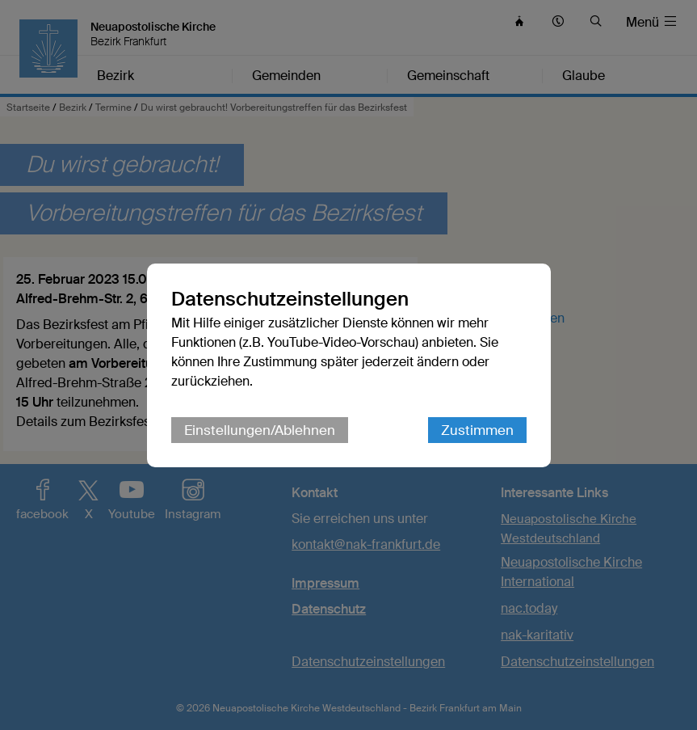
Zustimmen (477, 430)
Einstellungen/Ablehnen (259, 430)
